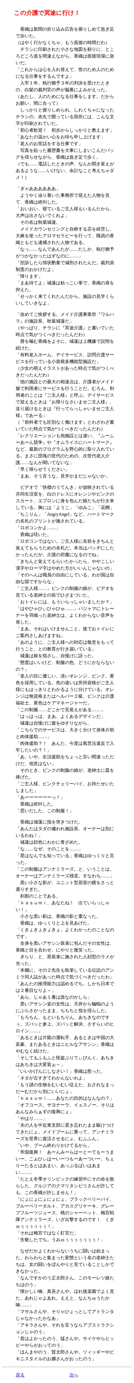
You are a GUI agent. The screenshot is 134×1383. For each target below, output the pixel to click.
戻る (20, 1375)
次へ (73, 1375)
